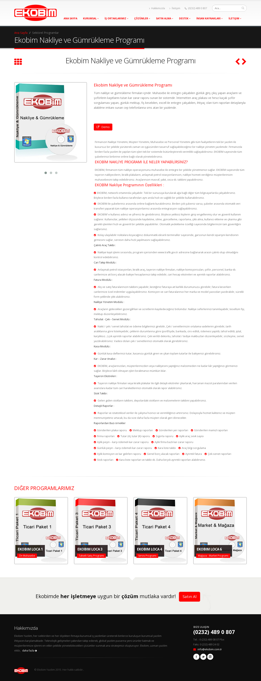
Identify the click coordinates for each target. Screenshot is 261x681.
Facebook (196, 657)
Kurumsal (91, 18)
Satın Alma (164, 18)
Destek (185, 18)
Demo (103, 127)
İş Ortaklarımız (116, 18)
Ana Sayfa (70, 18)
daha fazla (29, 650)
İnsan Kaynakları (209, 18)
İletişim (174, 8)
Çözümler (142, 18)
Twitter (203, 657)
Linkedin (210, 657)
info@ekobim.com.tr (210, 649)
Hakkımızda (157, 8)
